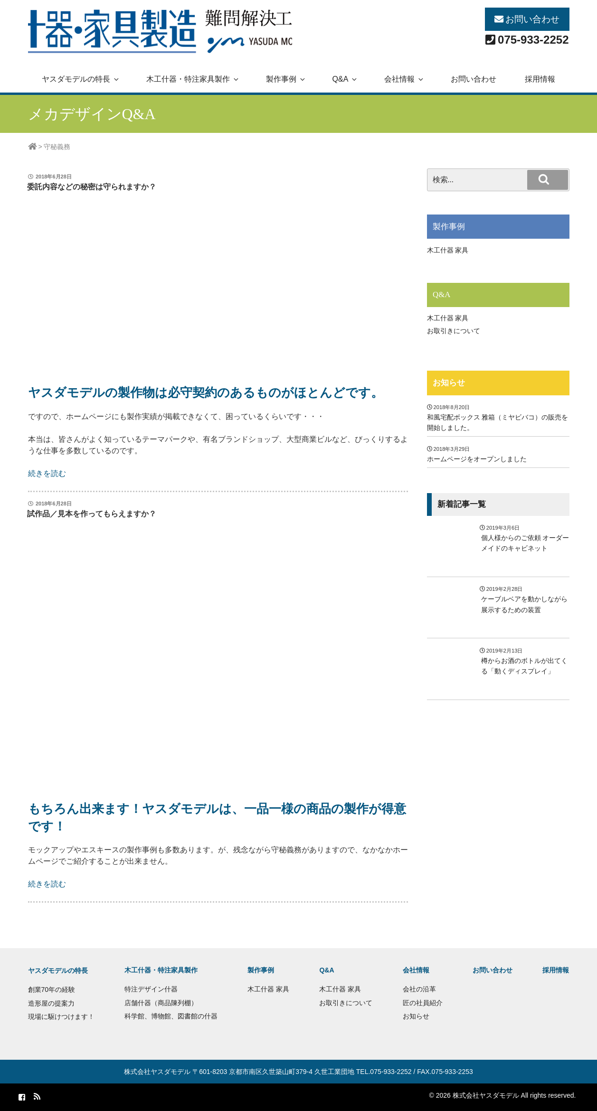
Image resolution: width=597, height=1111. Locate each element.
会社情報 (404, 79)
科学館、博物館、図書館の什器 (171, 1016)
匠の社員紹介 (423, 1003)
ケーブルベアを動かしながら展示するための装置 (524, 604)
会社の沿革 (419, 989)
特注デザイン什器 (151, 989)
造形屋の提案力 (51, 1003)
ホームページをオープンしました (477, 459)
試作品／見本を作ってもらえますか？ (91, 514)
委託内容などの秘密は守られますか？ (91, 187)
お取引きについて (453, 331)
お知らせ (449, 382)
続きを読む (47, 473)
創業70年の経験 (52, 989)
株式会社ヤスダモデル (157, 1071)
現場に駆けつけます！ (61, 1016)
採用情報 (540, 79)
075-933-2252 (533, 39)
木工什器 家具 (448, 250)
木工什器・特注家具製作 (193, 79)
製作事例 (286, 79)
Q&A (345, 79)
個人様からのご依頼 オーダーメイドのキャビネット (525, 543)
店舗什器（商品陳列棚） (161, 1003)
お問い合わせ (532, 19)
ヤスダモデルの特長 (81, 79)
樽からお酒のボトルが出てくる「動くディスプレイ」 (524, 666)
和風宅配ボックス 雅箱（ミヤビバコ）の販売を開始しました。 (498, 422)
